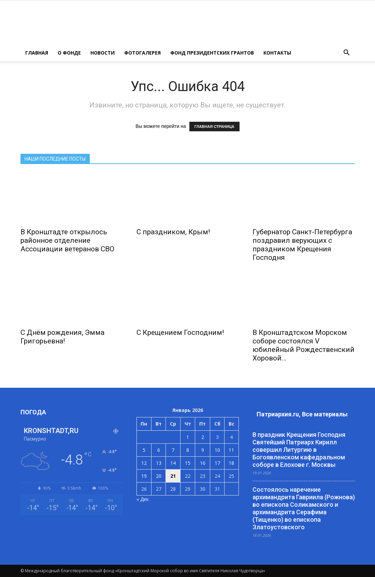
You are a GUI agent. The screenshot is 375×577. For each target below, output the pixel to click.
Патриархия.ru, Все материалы (302, 414)
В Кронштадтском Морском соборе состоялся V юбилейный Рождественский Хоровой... (304, 345)
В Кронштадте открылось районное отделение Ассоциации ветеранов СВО (67, 240)
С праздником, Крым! (173, 232)
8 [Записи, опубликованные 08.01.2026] (187, 450)
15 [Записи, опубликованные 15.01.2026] (187, 463)
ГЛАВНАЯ (36, 52)
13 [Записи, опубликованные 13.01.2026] (158, 463)
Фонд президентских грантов (212, 52)
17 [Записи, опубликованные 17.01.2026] (217, 463)
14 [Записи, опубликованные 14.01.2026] (173, 463)
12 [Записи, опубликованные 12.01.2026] (144, 463)
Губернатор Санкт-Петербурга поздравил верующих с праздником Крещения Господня (302, 245)
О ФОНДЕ (69, 52)
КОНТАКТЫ (277, 52)
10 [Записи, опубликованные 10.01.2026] (217, 450)
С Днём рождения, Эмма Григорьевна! (62, 336)
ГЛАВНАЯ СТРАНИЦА (214, 126)
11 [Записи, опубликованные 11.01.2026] (231, 450)
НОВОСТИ (102, 52)
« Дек (142, 499)
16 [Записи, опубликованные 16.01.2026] (202, 463)
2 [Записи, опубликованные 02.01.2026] (202, 437)
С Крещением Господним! (180, 332)
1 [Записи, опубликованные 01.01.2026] (187, 437)
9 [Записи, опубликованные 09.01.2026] (202, 450)
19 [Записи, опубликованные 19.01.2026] (144, 476)
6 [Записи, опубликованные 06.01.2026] (158, 450)
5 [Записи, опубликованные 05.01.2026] (144, 450)
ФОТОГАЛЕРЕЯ (142, 52)
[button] (346, 53)
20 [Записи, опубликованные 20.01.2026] (158, 476)
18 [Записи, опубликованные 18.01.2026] (231, 463)
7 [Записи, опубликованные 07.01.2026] (173, 450)
